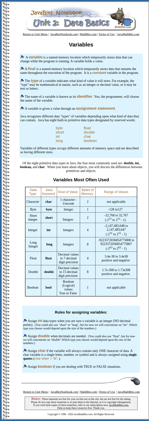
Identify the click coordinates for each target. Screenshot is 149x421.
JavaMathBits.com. (119, 405)
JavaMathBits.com (128, 34)
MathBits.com (88, 34)
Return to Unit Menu (35, 34)
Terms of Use (107, 34)
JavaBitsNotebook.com (64, 34)
